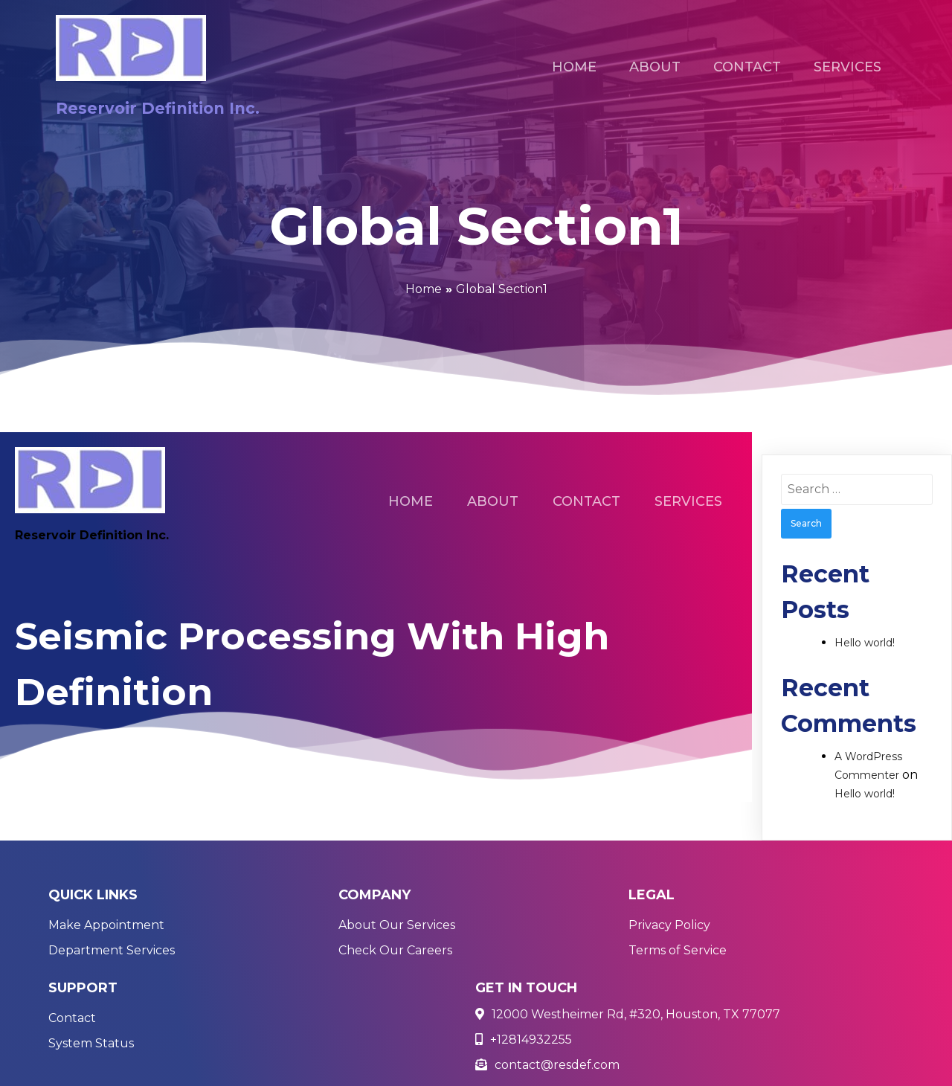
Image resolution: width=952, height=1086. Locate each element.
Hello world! (864, 642)
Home (423, 289)
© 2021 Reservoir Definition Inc (142, 1065)
